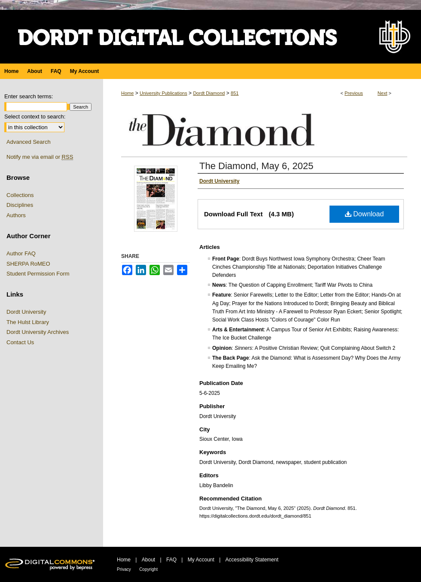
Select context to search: (34, 116)
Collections (20, 195)
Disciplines (19, 205)
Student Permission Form (38, 273)
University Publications (163, 93)
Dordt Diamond (209, 93)
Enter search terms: (28, 96)
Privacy (124, 569)
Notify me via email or (39, 157)
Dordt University (26, 312)
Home (127, 93)
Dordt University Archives (37, 332)
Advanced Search (28, 142)
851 (234, 93)
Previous (354, 93)
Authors (16, 215)
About (148, 560)
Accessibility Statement (252, 560)
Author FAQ (21, 253)
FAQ (171, 560)
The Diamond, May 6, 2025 (256, 166)
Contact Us (20, 342)
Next (382, 93)
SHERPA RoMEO (28, 264)
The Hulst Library (27, 322)
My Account (201, 560)
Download (364, 214)
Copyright (148, 569)
